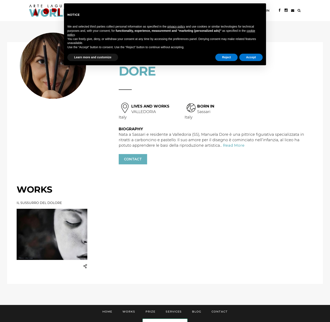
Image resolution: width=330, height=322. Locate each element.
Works (128, 311)
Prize (150, 311)
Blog (196, 311)
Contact (133, 159)
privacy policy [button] (176, 26)
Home (107, 311)
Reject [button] (226, 57)
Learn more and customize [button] (92, 57)
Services (174, 311)
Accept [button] (251, 57)
